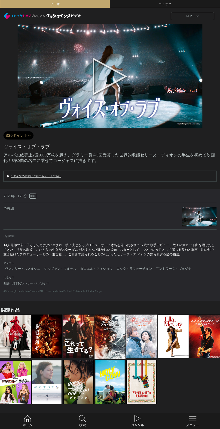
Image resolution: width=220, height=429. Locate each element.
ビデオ (55, 4)
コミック (165, 4)
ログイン (192, 16)
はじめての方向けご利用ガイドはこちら (36, 176)
